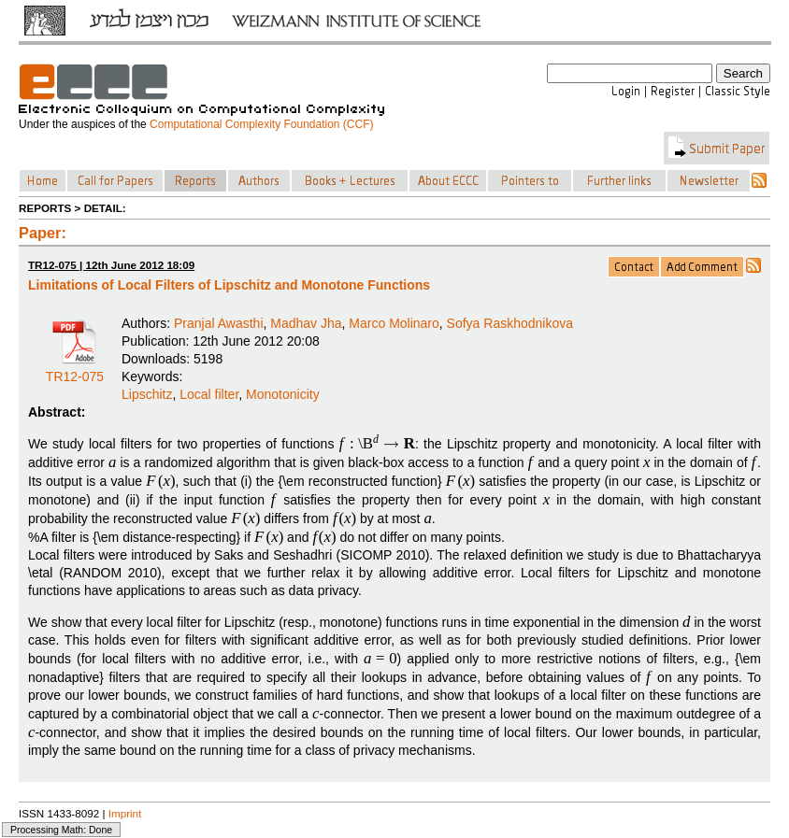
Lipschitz (147, 394)
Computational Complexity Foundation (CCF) (261, 124)
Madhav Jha (305, 323)
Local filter (208, 394)
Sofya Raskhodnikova (510, 323)
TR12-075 (75, 370)
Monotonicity (283, 394)
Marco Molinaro (393, 323)
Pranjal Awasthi (218, 323)
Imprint (125, 813)
